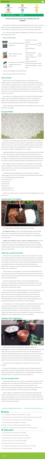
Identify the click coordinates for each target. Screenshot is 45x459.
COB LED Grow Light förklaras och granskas (33, 408)
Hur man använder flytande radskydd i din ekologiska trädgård (17, 448)
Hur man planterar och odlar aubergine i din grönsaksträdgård (17, 420)
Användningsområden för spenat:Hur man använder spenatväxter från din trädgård (22, 417)
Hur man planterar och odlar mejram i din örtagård (14, 432)
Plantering (21, 15)
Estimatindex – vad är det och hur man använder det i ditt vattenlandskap (19, 427)
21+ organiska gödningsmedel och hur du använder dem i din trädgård (19, 445)
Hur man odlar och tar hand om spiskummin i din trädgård (16, 438)
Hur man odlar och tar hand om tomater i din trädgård (15, 435)
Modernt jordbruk (10, 15)
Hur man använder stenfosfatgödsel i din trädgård (14, 422)
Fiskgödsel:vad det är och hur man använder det (13, 443)
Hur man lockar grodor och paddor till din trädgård (14, 440)
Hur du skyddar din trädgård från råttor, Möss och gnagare (16, 414)
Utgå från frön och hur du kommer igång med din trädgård (16, 425)
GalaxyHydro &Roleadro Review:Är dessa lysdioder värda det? (12, 408)
